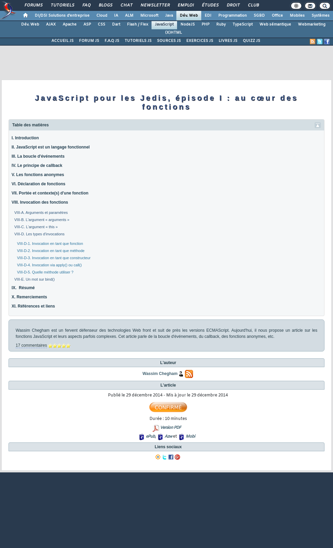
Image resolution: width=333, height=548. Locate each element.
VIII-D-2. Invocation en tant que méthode (50, 251)
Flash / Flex (137, 24)
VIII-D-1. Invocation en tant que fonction (50, 243)
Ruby (221, 24)
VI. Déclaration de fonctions (38, 184)
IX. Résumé (23, 287)
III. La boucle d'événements (38, 156)
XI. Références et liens (33, 306)
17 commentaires (31, 345)
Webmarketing (312, 24)
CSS (101, 24)
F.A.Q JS (112, 40)
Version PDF (170, 427)
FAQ (86, 5)
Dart (116, 24)
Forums (33, 5)
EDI (208, 15)
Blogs (105, 5)
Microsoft (149, 15)
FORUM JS (89, 40)
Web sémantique (275, 24)
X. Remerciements (29, 297)
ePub (150, 436)
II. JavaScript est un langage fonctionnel (51, 147)
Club (253, 5)
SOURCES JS (169, 40)
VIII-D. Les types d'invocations (39, 234)
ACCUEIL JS (62, 40)
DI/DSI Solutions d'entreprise (62, 15)
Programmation (232, 15)
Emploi (185, 5)
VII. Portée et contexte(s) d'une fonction (50, 193)
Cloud (101, 15)
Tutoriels (62, 5)
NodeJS (187, 24)
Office (277, 15)
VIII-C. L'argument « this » (36, 227)
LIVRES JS (228, 40)
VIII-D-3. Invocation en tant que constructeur (54, 258)
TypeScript (243, 24)
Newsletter (155, 5)
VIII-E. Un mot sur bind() (34, 279)
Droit (233, 5)
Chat (126, 5)
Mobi (190, 436)
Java (169, 15)
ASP (87, 24)
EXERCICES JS (199, 40)
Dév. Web (189, 15)
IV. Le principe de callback (37, 165)
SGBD (259, 15)
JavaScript (164, 24)
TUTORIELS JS (138, 40)
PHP (205, 24)
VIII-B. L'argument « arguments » (41, 220)
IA (116, 15)
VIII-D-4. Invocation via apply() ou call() (49, 265)
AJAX (51, 24)
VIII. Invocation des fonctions (40, 202)
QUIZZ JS (251, 40)
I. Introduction (25, 138)
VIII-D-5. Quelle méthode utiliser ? (45, 272)
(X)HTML (173, 32)
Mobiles (297, 15)
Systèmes (321, 15)
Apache (70, 24)
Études (210, 5)
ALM (129, 15)
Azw (168, 436)
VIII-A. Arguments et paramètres (41, 212)
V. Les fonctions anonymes (38, 174)
